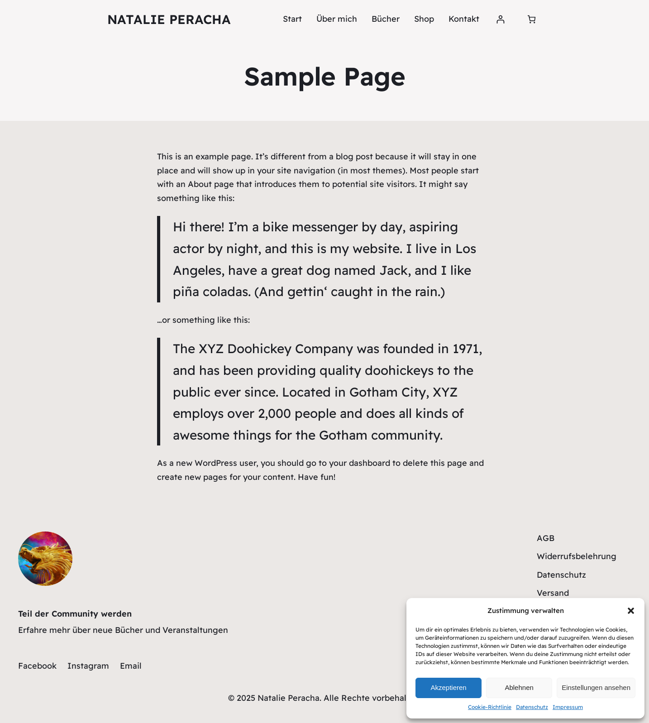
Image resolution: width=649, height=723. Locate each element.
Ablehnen (519, 687)
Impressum (568, 707)
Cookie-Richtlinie (489, 707)
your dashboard (359, 463)
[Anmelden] (500, 19)
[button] (630, 610)
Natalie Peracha (169, 19)
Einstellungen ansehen (596, 687)
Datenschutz (532, 707)
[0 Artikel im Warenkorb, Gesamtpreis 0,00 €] (531, 19)
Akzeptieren (448, 687)
